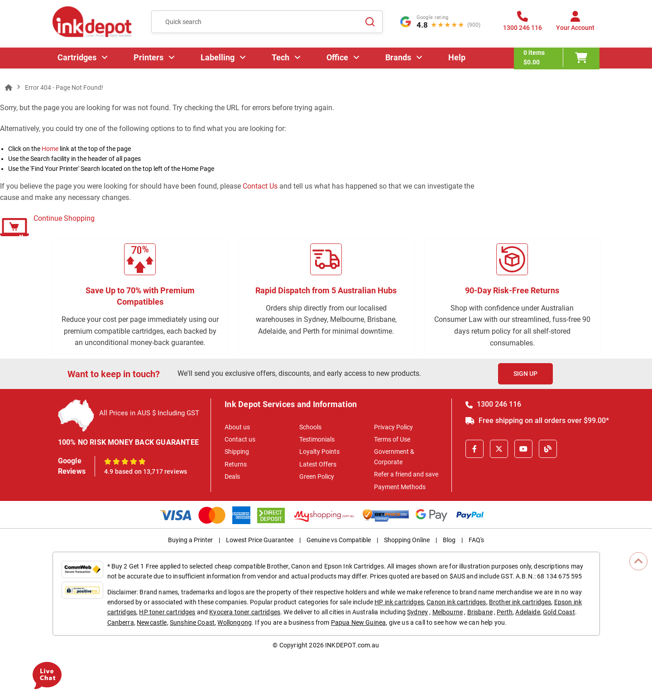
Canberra (120, 622)
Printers (149, 61)
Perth (505, 612)
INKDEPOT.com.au (352, 645)
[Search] (370, 22)
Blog (449, 540)
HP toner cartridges (167, 612)
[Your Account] (575, 24)
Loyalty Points (319, 451)
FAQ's (476, 540)
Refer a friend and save (406, 474)
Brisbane (480, 612)
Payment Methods (400, 487)
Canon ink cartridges (456, 602)
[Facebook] (474, 448)
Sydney (417, 612)
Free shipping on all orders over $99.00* (537, 420)
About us (237, 427)
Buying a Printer (190, 540)
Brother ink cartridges (520, 602)
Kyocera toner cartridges (244, 612)
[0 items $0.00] (557, 61)
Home (50, 148)
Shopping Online (407, 540)
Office (338, 61)
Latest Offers (317, 464)
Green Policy (316, 476)
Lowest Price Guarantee (259, 540)
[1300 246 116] (522, 24)
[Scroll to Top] (638, 561)
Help (457, 61)
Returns (236, 464)
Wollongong (234, 622)
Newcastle (152, 622)
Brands (399, 61)
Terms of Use (392, 439)
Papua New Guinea (358, 622)
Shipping (237, 451)
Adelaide (527, 612)
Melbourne (447, 612)
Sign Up (525, 373)
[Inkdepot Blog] (547, 448)
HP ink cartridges (399, 602)
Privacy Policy (393, 427)
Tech (281, 61)
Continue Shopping (64, 218)
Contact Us (260, 186)
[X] (499, 448)
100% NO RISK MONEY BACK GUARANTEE (128, 442)
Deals (232, 476)
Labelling (218, 61)
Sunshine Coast (192, 622)
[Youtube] (523, 448)
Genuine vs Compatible (339, 540)
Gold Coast (559, 612)
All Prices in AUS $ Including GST (149, 413)
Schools (310, 427)
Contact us (240, 439)
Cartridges (77, 61)
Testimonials (317, 439)
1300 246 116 (493, 404)
